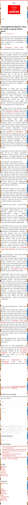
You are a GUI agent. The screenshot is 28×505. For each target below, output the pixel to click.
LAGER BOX (4, 493)
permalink (14, 388)
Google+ (25, 349)
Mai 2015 (3, 469)
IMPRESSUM (4, 500)
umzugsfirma (16, 386)
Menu (14, 3)
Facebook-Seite (23, 347)
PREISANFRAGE (5, 496)
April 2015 (3, 471)
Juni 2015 (3, 467)
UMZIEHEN (3, 490)
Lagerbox (6, 363)
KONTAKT (3, 498)
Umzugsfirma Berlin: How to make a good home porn (14, 449)
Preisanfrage (23, 352)
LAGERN (3, 492)
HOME (2, 489)
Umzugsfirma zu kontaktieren (14, 131)
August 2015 (4, 466)
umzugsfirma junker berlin (12, 387)
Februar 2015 (4, 474)
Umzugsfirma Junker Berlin (14, 47)
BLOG (2, 495)
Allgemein (3, 483)
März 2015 (3, 472)
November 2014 (4, 475)
